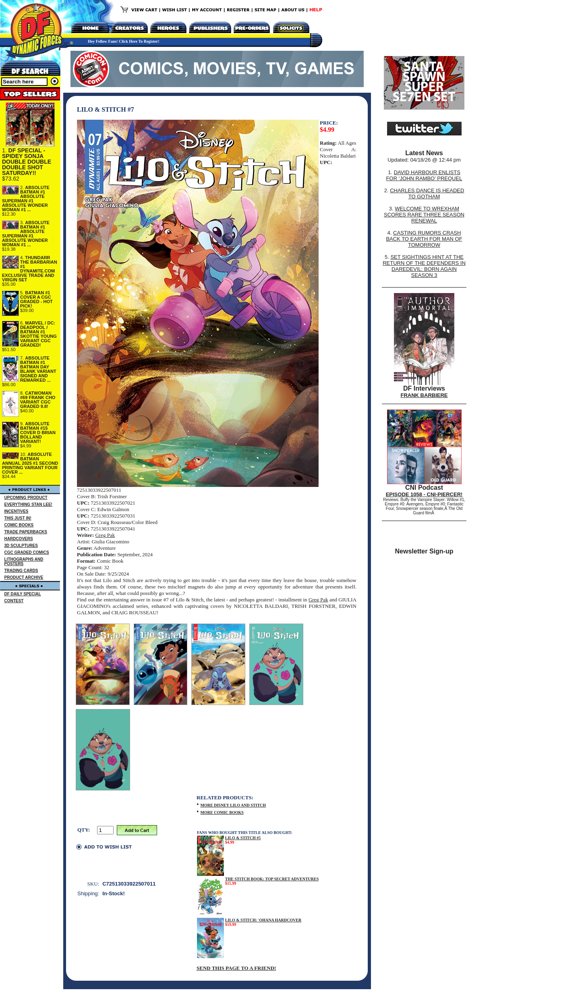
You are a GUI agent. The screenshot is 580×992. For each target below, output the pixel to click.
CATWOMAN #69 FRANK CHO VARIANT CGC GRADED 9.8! (37, 400)
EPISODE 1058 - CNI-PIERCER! (424, 494)
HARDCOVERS (18, 539)
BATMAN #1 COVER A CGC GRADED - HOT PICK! (36, 299)
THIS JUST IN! (17, 518)
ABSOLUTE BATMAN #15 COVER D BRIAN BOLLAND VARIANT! (38, 432)
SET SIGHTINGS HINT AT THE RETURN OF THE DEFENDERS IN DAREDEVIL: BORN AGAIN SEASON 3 (424, 266)
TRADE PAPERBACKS (26, 532)
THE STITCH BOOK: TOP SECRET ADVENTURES (272, 879)
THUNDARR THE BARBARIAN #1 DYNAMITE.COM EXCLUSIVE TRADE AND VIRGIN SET (29, 268)
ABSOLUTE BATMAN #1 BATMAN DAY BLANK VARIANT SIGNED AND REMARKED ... (38, 369)
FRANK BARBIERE (424, 395)
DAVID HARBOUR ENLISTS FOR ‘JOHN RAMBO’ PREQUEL (424, 175)
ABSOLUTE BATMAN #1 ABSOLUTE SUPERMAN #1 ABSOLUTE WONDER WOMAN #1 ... (26, 198)
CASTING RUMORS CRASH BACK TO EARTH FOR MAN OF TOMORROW (424, 239)
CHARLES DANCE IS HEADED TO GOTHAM (427, 193)
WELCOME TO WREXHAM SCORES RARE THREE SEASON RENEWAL (424, 215)
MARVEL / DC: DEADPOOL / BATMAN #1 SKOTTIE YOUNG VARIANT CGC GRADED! (38, 333)
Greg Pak (105, 535)
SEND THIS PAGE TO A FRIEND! (236, 968)
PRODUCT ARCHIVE (24, 577)
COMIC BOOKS (19, 525)
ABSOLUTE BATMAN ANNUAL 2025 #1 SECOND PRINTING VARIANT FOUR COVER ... (30, 463)
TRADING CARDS (21, 570)
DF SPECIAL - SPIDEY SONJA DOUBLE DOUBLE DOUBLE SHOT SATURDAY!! (26, 161)
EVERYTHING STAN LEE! (28, 504)
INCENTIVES (16, 511)
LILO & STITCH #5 (243, 838)
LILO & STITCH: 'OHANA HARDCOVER (263, 920)
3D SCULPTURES (21, 545)
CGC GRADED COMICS (26, 552)
